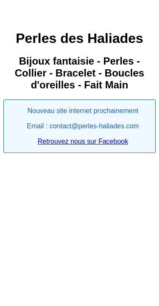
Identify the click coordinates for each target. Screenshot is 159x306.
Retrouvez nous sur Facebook (83, 141)
